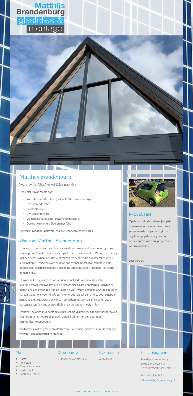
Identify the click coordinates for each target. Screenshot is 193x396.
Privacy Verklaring (106, 391)
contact (54, 333)
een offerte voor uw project (67, 328)
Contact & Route (29, 373)
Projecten (25, 362)
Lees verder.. (136, 260)
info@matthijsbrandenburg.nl (158, 380)
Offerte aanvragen (30, 366)
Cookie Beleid (83, 391)
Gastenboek (26, 370)
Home (22, 358)
